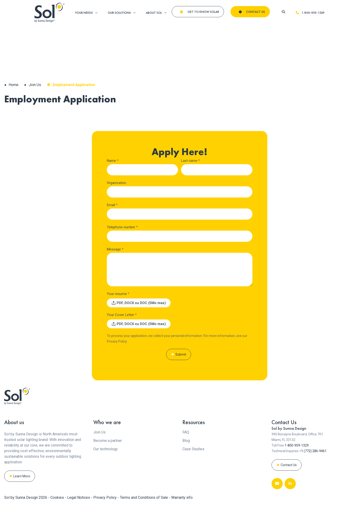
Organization (116, 183)
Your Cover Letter (122, 315)
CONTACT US (255, 12)
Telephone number (122, 227)
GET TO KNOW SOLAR (203, 12)
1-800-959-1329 (309, 12)
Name (113, 161)
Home (13, 85)
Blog (186, 440)
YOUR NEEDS (84, 12)
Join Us (35, 85)
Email (112, 205)
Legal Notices (79, 497)
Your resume (118, 294)
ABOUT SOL (154, 12)
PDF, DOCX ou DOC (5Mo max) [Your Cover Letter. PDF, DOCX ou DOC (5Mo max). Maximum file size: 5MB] (141, 324)
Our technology (105, 449)
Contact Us (289, 465)
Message (115, 249)
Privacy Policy (117, 341)
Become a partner (107, 440)
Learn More (21, 476)
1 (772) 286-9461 (314, 451)
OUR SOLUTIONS (119, 12)
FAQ (185, 432)
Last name (190, 161)
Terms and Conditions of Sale (144, 497)
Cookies (57, 497)
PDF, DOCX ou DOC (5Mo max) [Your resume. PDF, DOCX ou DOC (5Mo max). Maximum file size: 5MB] (141, 303)
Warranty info (182, 497)
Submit (180, 354)
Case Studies (193, 449)
